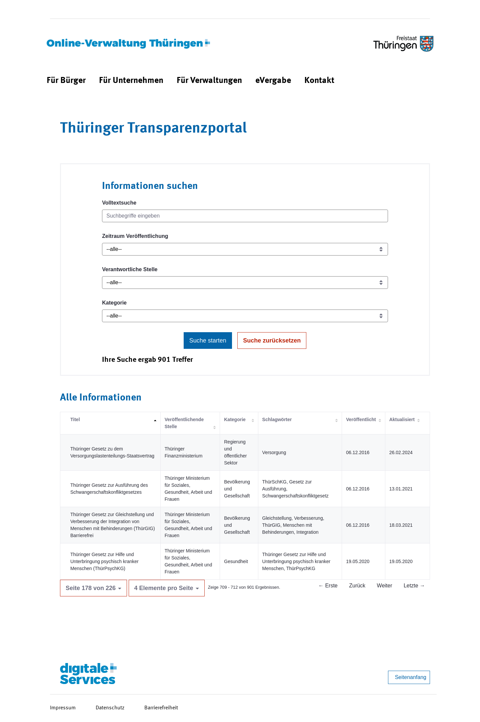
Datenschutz (110, 708)
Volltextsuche (119, 203)
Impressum (63, 708)
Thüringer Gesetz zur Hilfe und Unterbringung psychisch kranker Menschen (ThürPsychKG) (104, 561)
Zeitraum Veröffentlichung (135, 236)
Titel (75, 419)
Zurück (357, 585)
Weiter (384, 585)
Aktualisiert (402, 419)
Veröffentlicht (361, 419)
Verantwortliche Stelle (129, 269)
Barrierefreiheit (161, 708)
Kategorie (114, 303)
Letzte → (414, 585)
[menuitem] (66, 80)
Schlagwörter (277, 419)
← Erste (328, 585)
